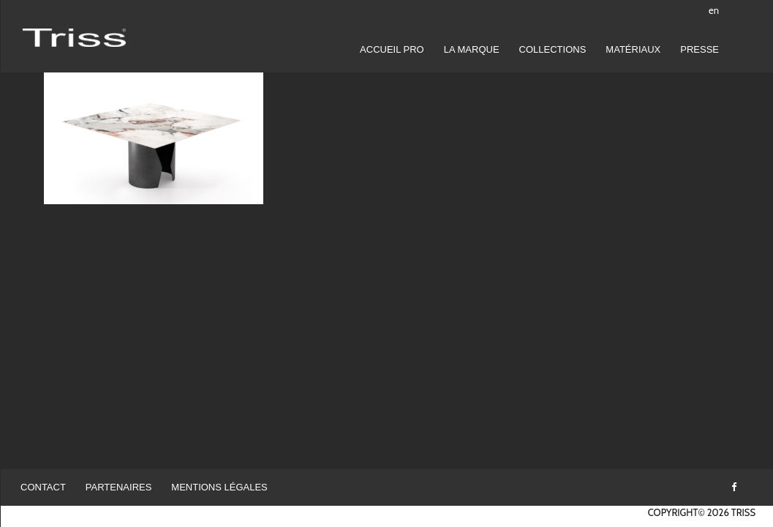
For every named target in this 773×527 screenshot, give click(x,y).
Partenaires (119, 487)
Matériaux (633, 49)
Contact (43, 487)
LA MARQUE (471, 49)
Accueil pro (392, 49)
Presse (699, 49)
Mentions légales (219, 487)
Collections (553, 49)
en (714, 10)
